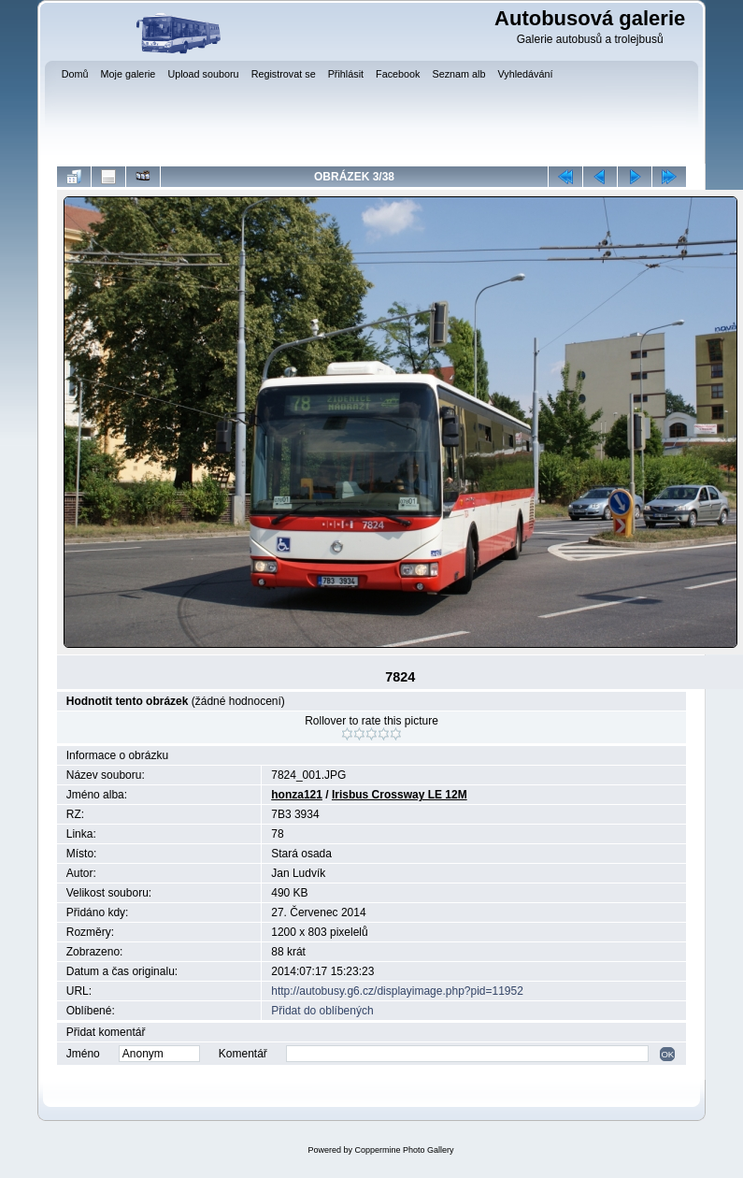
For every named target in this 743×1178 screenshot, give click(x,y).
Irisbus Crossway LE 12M (399, 794)
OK (667, 1054)
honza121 (296, 794)
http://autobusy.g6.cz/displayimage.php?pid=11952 (397, 991)
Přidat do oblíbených (322, 1010)
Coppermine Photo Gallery (403, 1150)
